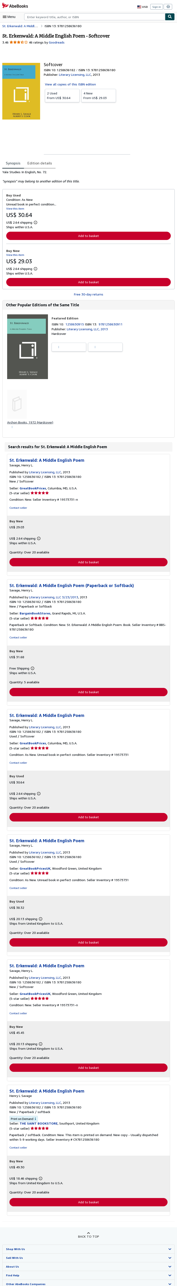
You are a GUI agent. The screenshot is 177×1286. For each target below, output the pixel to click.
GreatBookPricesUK (35, 870)
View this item (14, 208)
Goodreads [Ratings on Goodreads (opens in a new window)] (56, 42)
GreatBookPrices (33, 489)
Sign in (156, 6)
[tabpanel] (86, 177)
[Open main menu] (10, 16)
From (62, 95)
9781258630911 (111, 324)
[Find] (169, 16)
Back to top (88, 1238)
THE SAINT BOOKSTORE (39, 1125)
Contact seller (17, 508)
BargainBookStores (35, 614)
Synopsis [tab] (13, 163)
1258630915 (75, 324)
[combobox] (94, 16)
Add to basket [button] (88, 236)
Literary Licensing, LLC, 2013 (88, 329)
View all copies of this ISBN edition (69, 84)
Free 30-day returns (88, 294)
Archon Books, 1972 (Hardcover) (30, 423)
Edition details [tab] (39, 163)
